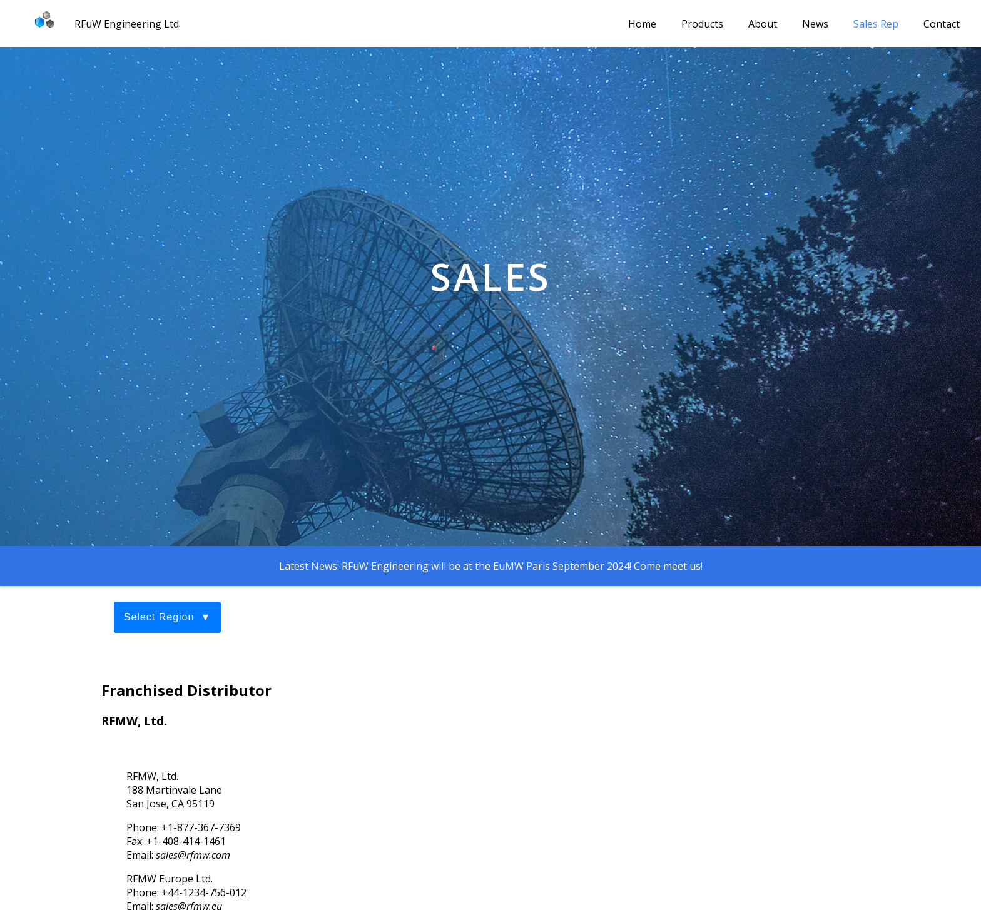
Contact (941, 24)
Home (642, 24)
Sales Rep (875, 24)
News (815, 24)
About (762, 24)
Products (702, 24)
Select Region (159, 617)
